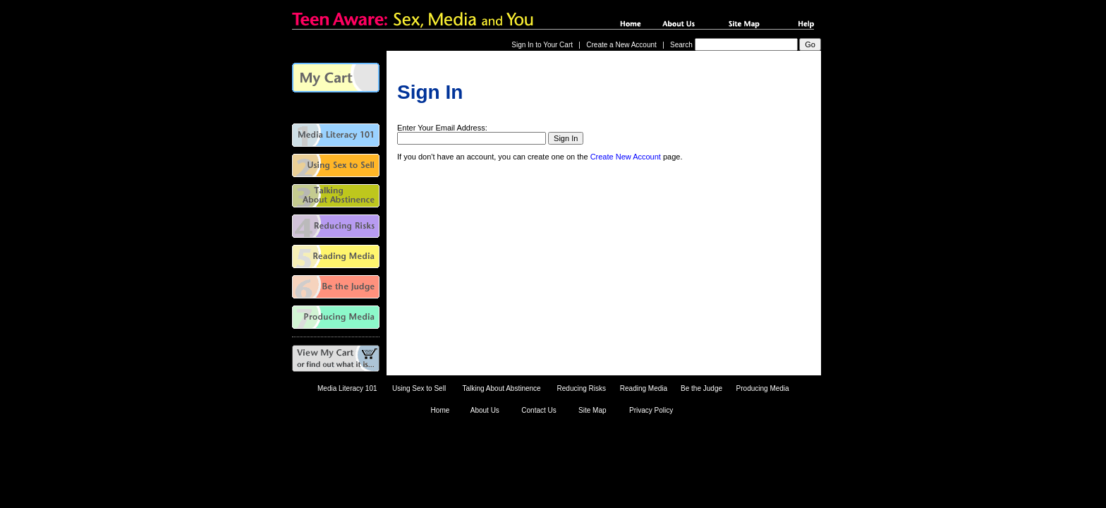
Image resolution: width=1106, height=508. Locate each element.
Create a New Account (621, 45)
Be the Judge (701, 388)
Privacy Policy (651, 410)
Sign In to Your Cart (542, 45)
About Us (484, 410)
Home (440, 410)
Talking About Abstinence (501, 388)
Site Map (592, 410)
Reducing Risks (581, 388)
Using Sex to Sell (419, 388)
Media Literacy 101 (347, 388)
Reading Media (643, 388)
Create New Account (625, 156)
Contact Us (538, 410)
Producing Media (762, 388)
